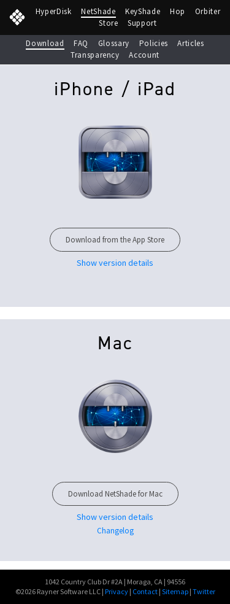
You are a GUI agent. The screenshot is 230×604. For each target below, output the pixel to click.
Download (45, 43)
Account (144, 55)
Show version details (115, 517)
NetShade (98, 11)
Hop (177, 11)
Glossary (113, 43)
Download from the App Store (115, 239)
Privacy (116, 592)
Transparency (95, 55)
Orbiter (208, 11)
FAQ (81, 43)
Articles (190, 43)
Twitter (204, 592)
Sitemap (175, 592)
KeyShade (142, 11)
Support (142, 23)
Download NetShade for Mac (115, 494)
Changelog (115, 530)
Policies (153, 43)
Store (108, 23)
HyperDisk (54, 11)
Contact (145, 592)
